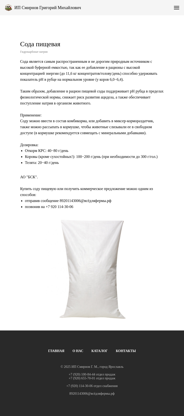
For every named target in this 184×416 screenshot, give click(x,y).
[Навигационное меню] (176, 7)
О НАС (78, 351)
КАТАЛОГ (100, 351)
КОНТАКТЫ (126, 351)
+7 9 (49, 207)
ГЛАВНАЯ (56, 351)
